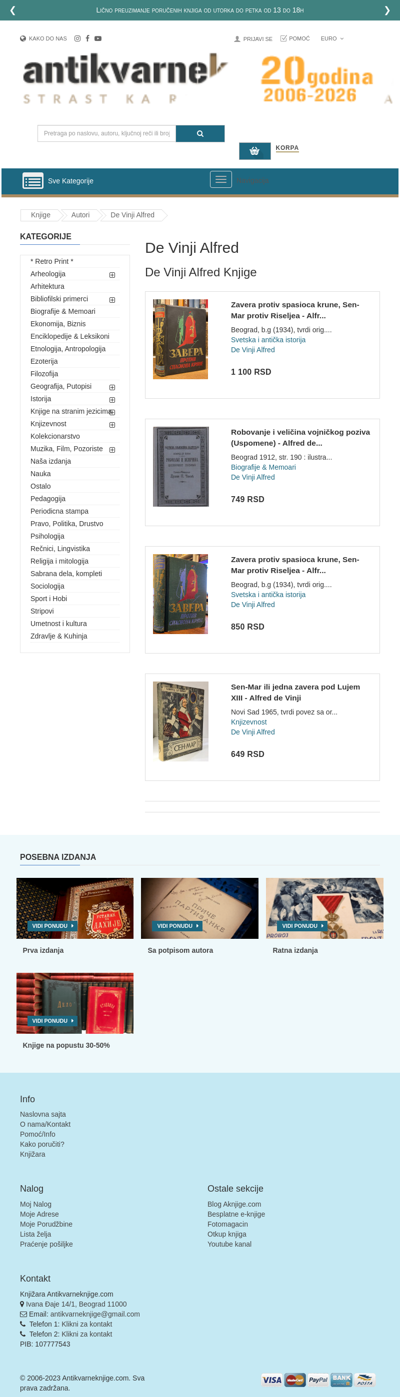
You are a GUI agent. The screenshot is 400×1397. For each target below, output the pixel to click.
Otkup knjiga (227, 1234)
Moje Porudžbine (46, 1224)
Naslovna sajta (43, 1114)
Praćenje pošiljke (46, 1244)
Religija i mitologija (59, 561)
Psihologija (47, 536)
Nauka (40, 474)
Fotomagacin (228, 1224)
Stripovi (42, 611)
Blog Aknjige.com (234, 1204)
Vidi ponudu (50, 926)
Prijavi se (258, 39)
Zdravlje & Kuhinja (59, 636)
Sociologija (47, 586)
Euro (332, 38)
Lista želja (35, 1234)
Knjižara (33, 1154)
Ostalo (40, 486)
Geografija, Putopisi (61, 386)
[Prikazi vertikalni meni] (33, 181)
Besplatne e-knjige (236, 1214)
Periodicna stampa (59, 511)
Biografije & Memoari (63, 311)
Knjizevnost (48, 424)
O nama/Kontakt (45, 1124)
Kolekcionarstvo (55, 436)
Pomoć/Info (38, 1134)
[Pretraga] (200, 133)
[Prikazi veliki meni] (221, 179)
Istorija (40, 399)
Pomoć (299, 38)
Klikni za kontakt (87, 1324)
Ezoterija (44, 361)
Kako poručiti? (42, 1144)
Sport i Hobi (48, 599)
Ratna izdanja (295, 950)
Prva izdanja (43, 950)
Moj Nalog (36, 1204)
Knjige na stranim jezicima (71, 411)
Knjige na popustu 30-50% (66, 1045)
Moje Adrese (39, 1214)
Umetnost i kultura (58, 624)
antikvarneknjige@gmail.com (95, 1314)
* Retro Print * (52, 261)
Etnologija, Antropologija (68, 349)
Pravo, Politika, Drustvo (67, 524)
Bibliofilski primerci (59, 299)
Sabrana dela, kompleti (66, 574)
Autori (81, 215)
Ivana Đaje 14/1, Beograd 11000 (76, 1304)
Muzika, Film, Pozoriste (66, 449)
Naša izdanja (50, 461)
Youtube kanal (230, 1244)
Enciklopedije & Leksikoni (70, 336)
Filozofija (44, 374)
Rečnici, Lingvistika (60, 549)
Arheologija (48, 274)
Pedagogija (48, 499)
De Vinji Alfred (132, 215)
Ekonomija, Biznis (58, 324)
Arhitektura (47, 286)
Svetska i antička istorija (268, 340)
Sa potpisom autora (180, 950)
